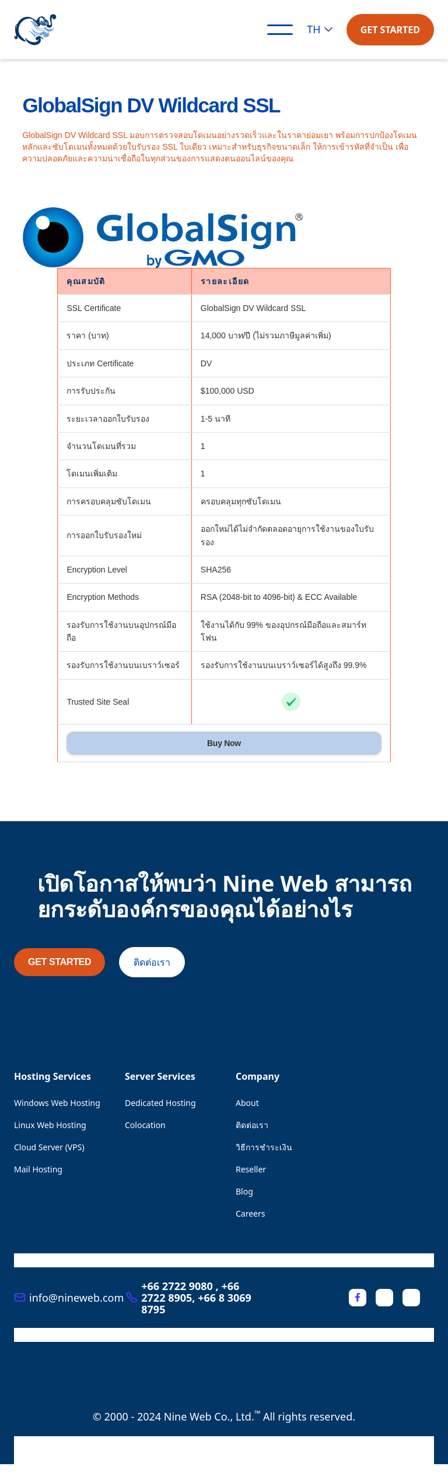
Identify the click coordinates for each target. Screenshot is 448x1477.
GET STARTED (390, 29)
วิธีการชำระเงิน (264, 1147)
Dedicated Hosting (160, 1102)
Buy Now (224, 743)
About (247, 1102)
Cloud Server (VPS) (49, 1147)
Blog (244, 1191)
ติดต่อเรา (152, 962)
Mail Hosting (38, 1169)
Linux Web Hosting (50, 1124)
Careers (250, 1213)
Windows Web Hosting (57, 1102)
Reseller (251, 1169)
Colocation (145, 1124)
